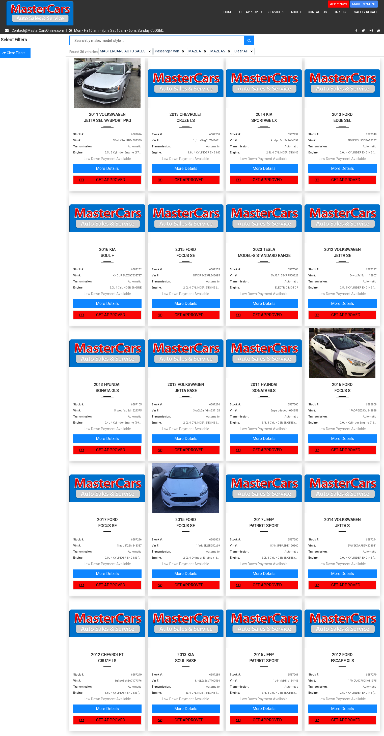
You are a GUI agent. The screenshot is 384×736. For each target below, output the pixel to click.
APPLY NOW (338, 4)
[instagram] (372, 30)
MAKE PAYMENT (364, 4)
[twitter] (364, 30)
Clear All (244, 51)
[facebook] (357, 30)
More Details (107, 168)
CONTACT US (317, 12)
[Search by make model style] (156, 40)
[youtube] (378, 30)
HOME (228, 12)
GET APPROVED (250, 12)
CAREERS (340, 12)
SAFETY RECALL (366, 12)
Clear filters (32, 53)
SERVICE (276, 12)
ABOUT (296, 12)
